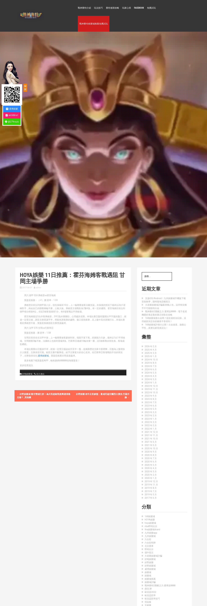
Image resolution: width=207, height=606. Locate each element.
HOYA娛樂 (150, 519)
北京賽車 (149, 546)
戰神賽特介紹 (84, 8)
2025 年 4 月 (151, 349)
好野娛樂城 (150, 565)
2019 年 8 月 (151, 488)
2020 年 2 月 (151, 475)
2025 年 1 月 (151, 356)
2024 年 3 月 (151, 379)
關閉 (25, 88)
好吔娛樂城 (27, 374)
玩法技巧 (98, 8)
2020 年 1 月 (151, 478)
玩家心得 (126, 8)
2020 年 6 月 (151, 461)
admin (38, 287)
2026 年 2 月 (151, 346)
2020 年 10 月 (151, 448)
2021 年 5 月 (151, 445)
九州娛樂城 (150, 536)
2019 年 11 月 (151, 484)
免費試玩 (151, 8)
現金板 (148, 602)
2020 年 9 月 (151, 452)
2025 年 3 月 (151, 353)
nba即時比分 (151, 526)
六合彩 (148, 539)
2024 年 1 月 (151, 382)
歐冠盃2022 (150, 592)
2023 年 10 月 (151, 392)
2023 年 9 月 (151, 396)
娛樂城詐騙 (150, 582)
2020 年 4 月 (151, 468)
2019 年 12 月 (151, 481)
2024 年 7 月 (151, 366)
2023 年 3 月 (151, 412)
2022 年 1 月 (151, 428)
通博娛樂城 (43, 355)
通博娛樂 (12, 109)
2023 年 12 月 (151, 386)
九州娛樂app (151, 533)
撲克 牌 (148, 589)
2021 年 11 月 (151, 435)
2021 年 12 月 (151, 432)
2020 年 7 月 (151, 458)
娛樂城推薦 (150, 579)
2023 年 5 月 (151, 409)
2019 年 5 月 (151, 494)
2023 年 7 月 (151, 402)
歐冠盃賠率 (150, 595)
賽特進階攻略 (112, 8)
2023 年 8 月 (151, 399)
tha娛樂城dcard (152, 529)
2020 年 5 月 (151, 465)
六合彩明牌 (150, 542)
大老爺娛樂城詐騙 (153, 556)
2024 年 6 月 (151, 369)
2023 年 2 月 (151, 415)
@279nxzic (12, 121)
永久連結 (40, 374)
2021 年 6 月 (151, 442)
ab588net (11, 115)
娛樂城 (148, 572)
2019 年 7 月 (151, 491)
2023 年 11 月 (151, 389)
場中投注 (149, 552)
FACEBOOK (139, 8)
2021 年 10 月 (151, 438)
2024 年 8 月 (151, 363)
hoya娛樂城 (150, 523)
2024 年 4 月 (151, 376)
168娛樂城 (150, 516)
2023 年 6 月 (151, 405)
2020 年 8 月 (151, 455)
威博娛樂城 (150, 569)
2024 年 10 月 (151, 359)
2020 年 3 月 (151, 471)
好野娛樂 (149, 562)
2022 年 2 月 (151, 425)
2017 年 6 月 (151, 498)
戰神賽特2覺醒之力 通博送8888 (160, 585)
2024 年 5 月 (151, 373)
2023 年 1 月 (151, 419)
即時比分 (149, 549)
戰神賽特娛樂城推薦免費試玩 (93, 23)
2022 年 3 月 (151, 422)
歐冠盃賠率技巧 (152, 598)
